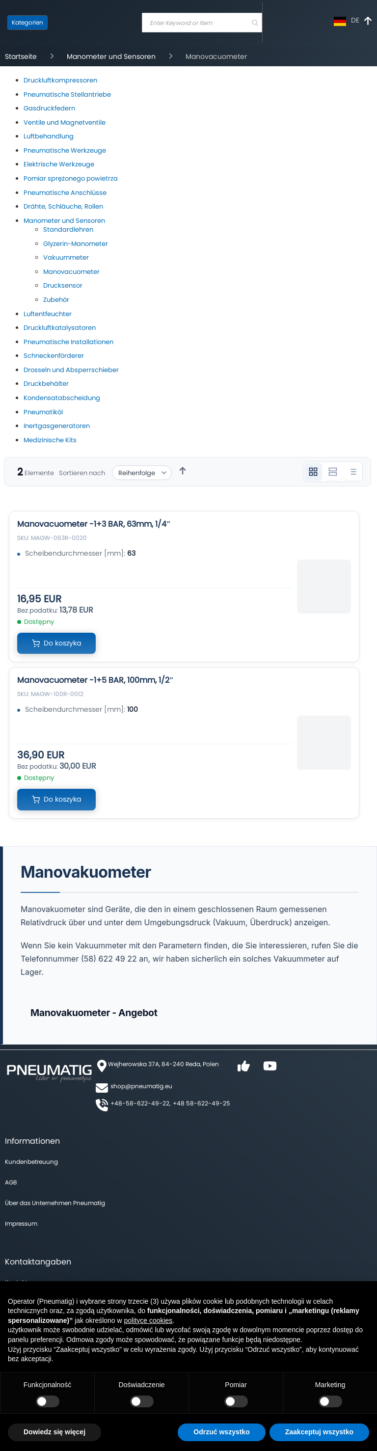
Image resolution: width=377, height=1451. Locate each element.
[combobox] (202, 22)
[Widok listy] (352, 472)
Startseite (22, 56)
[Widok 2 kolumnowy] (333, 472)
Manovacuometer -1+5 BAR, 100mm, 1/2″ (95, 680)
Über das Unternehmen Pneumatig (55, 1203)
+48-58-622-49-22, (140, 1103)
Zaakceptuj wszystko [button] (319, 1432)
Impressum (21, 1223)
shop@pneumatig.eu (141, 1086)
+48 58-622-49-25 (201, 1103)
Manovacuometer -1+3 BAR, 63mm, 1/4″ (94, 524)
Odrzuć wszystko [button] (221, 1432)
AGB (11, 1182)
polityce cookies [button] (148, 1320)
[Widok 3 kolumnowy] (313, 472)
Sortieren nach (82, 473)
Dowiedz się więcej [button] (54, 1432)
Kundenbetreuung (31, 1161)
